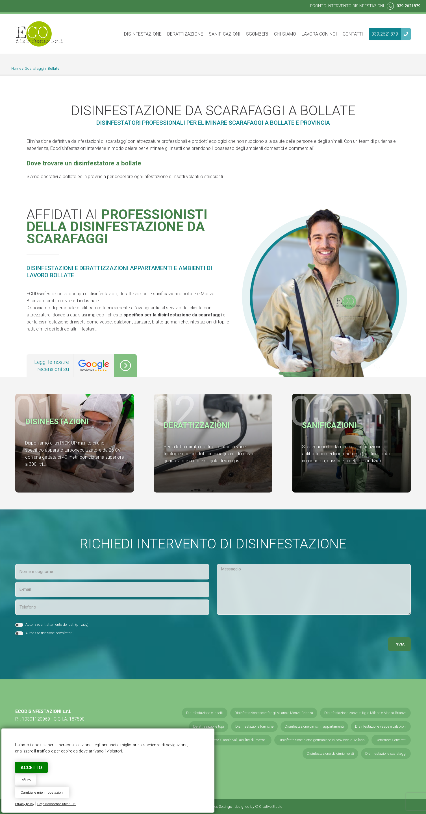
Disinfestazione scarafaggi (386, 753)
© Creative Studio (268, 806)
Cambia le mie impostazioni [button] (42, 792)
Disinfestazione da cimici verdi (330, 753)
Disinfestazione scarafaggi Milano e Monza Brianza (273, 713)
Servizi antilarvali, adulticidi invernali (239, 740)
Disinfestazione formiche (254, 726)
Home (16, 68)
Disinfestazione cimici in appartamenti (314, 726)
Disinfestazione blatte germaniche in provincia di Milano (321, 740)
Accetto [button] (31, 767)
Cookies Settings (219, 806)
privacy (81, 624)
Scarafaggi (34, 68)
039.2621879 (408, 6)
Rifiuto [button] (26, 780)
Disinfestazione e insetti (204, 713)
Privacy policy (24, 804)
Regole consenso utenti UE (56, 804)
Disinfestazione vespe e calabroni (381, 726)
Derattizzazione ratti (391, 740)
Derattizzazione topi (208, 726)
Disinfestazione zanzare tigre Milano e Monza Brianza (365, 713)
